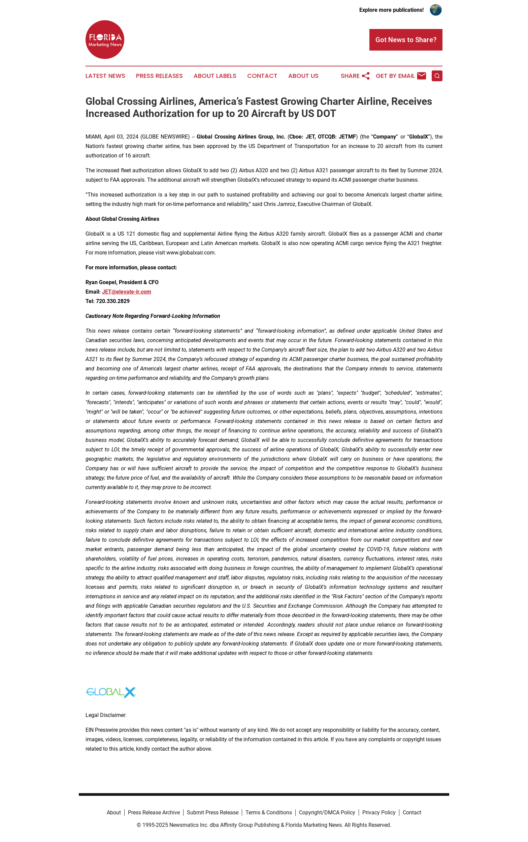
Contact (262, 76)
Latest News (105, 76)
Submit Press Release (212, 812)
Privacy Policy (379, 812)
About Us (303, 76)
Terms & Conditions (268, 812)
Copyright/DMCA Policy (327, 812)
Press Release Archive (154, 812)
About (114, 812)
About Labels (215, 76)
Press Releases (159, 76)
